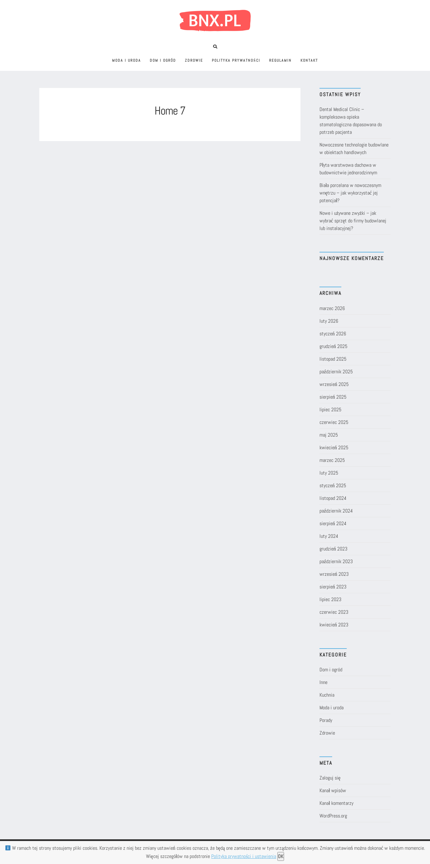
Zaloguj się (329, 777)
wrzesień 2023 (334, 574)
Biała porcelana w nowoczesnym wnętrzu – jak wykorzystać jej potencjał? (350, 193)
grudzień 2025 (333, 346)
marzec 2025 (332, 460)
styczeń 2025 (332, 485)
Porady (325, 720)
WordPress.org (333, 815)
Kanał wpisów (332, 790)
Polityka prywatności (236, 60)
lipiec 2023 (330, 599)
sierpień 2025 (332, 397)
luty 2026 (328, 321)
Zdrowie (194, 60)
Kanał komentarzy (336, 803)
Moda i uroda (126, 60)
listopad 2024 (332, 498)
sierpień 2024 (332, 523)
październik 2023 (336, 561)
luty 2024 (328, 536)
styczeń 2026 (332, 333)
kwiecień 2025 (333, 447)
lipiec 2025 (330, 409)
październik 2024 (336, 510)
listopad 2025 (332, 359)
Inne (323, 682)
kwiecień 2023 (333, 624)
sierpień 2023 (332, 586)
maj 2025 (328, 435)
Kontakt (309, 60)
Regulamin (280, 60)
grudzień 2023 (333, 548)
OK (280, 856)
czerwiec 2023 (333, 612)
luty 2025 (328, 472)
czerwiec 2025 (333, 422)
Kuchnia (326, 695)
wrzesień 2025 (334, 384)
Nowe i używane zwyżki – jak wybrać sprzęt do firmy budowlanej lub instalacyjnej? (352, 221)
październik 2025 (336, 371)
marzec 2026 (332, 308)
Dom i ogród (163, 60)
